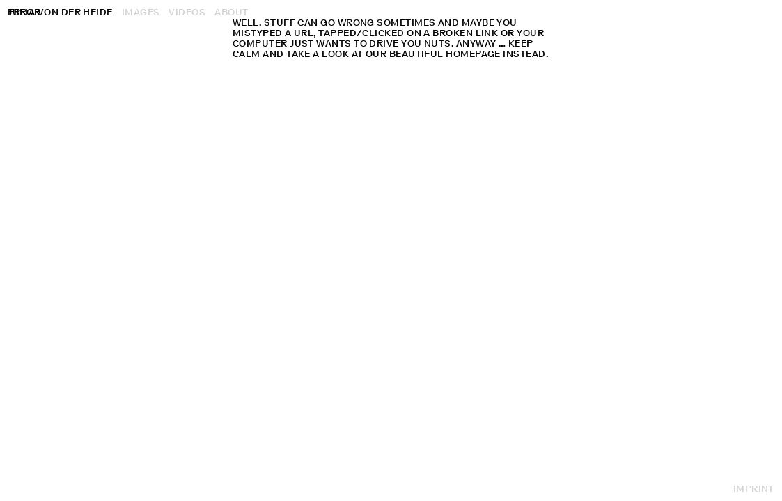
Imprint (753, 489)
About (231, 12)
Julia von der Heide (60, 12)
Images (141, 12)
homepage (473, 54)
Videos (187, 12)
